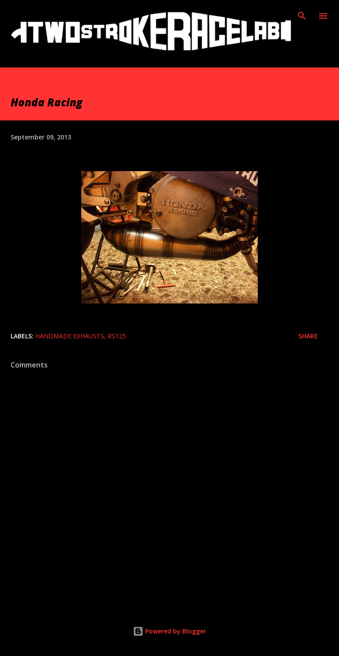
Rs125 (117, 336)
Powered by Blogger (169, 631)
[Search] (302, 16)
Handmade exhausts (69, 336)
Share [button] (308, 336)
